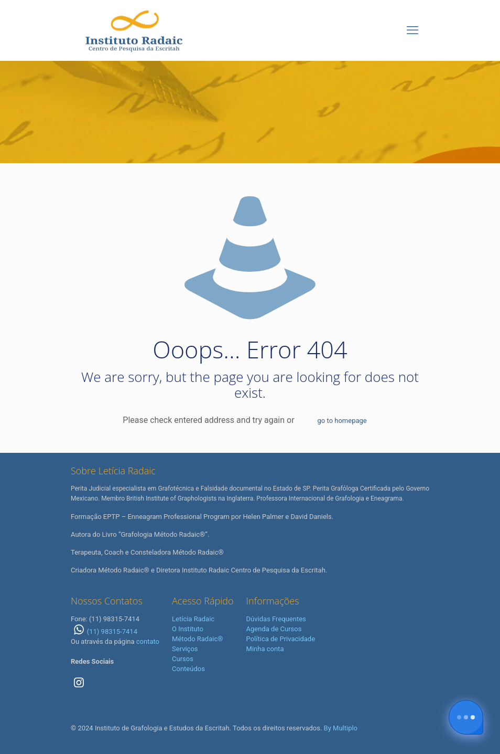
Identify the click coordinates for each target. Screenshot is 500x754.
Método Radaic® (197, 639)
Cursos (182, 659)
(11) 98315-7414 (104, 631)
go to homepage (342, 420)
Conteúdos (188, 669)
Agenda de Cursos (274, 629)
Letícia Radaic (193, 619)
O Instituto (187, 629)
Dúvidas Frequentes (276, 619)
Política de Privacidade (281, 639)
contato (147, 641)
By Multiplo (340, 728)
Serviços (185, 649)
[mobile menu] (412, 30)
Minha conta (265, 649)
